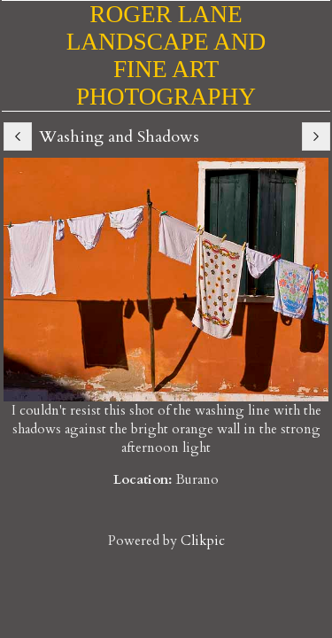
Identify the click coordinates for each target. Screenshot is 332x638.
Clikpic (203, 541)
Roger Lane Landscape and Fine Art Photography (166, 55)
